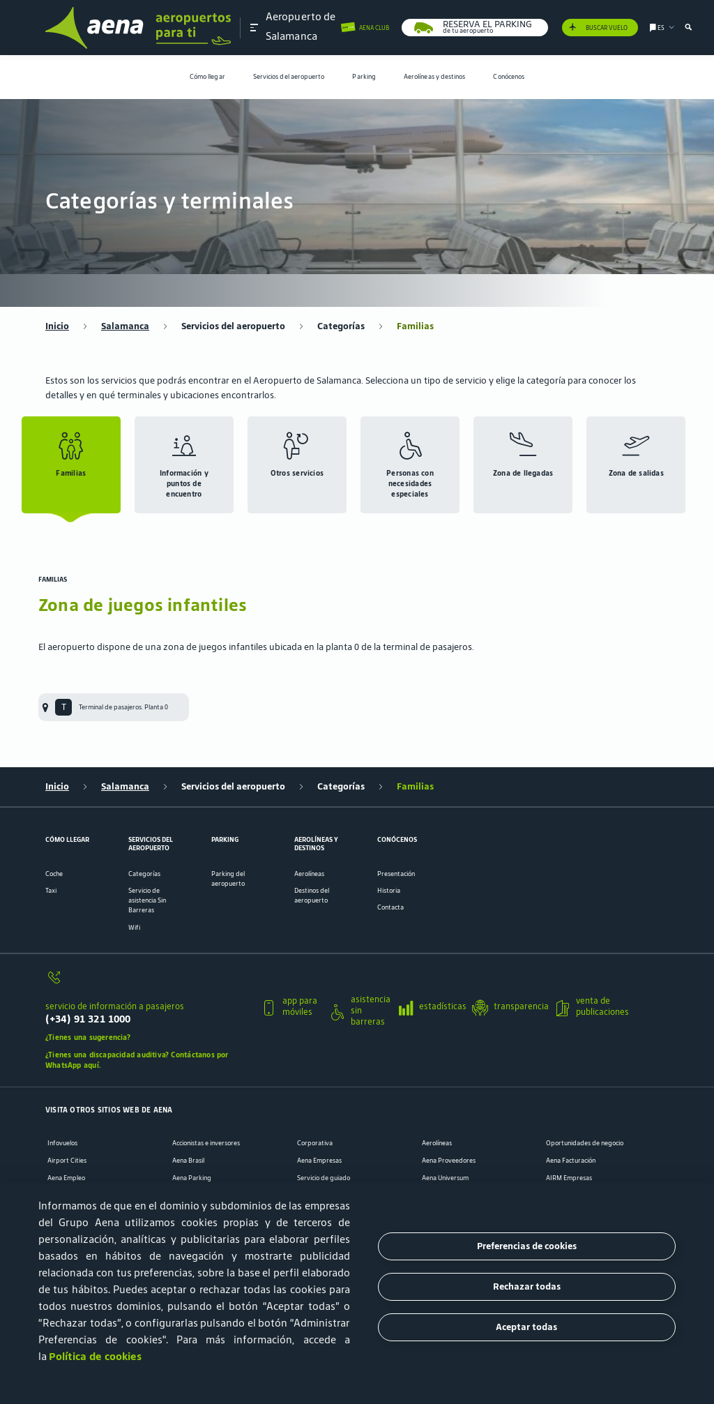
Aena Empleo (66, 1178)
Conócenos (508, 77)
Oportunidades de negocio (584, 1143)
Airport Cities (66, 1160)
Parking (364, 77)
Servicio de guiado (323, 1178)
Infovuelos (62, 1143)
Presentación (396, 874)
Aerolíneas (309, 874)
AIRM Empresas (569, 1178)
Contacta (390, 907)
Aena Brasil (188, 1160)
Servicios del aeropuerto (289, 77)
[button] (254, 27)
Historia (388, 890)
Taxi (50, 890)
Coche (54, 874)
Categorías (341, 326)
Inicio (57, 326)
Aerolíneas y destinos (435, 77)
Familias (415, 326)
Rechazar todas (527, 1286)
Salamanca (125, 326)
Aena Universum (445, 1178)
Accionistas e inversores (206, 1143)
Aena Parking (191, 1178)
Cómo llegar (207, 77)
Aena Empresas (319, 1160)
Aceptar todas (526, 1327)
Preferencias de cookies (527, 1246)
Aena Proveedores (449, 1160)
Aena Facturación (570, 1160)
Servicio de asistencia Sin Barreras (147, 900)
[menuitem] (207, 77)
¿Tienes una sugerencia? (87, 1037)
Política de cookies (95, 1356)
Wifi (134, 927)
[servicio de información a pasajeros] (147, 982)
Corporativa (315, 1143)
